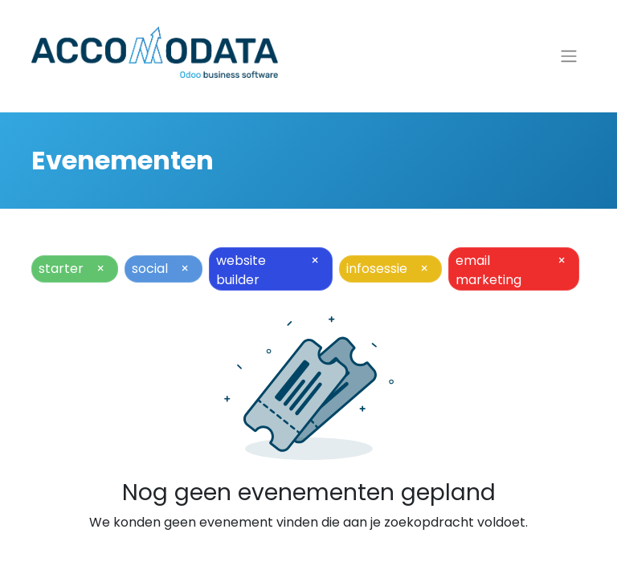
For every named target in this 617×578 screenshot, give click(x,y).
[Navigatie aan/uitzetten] (569, 56)
